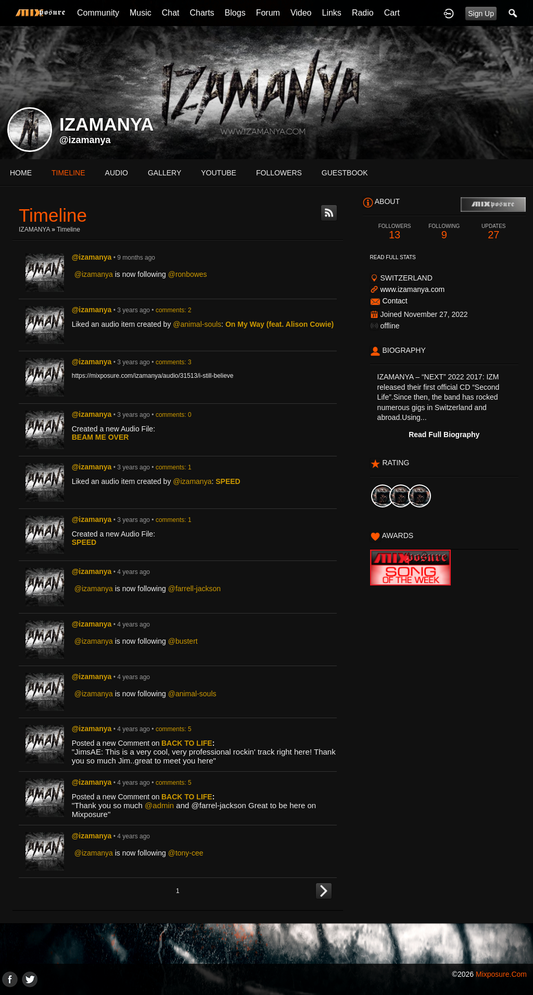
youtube (218, 173)
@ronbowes (187, 274)
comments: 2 (174, 310)
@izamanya (85, 140)
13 (395, 231)
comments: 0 (174, 414)
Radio (363, 12)
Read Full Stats (393, 257)
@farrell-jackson (194, 588)
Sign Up (481, 13)
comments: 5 (174, 729)
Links (331, 12)
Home (21, 173)
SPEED (227, 481)
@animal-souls (197, 324)
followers (279, 173)
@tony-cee (186, 853)
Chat (171, 12)
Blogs (235, 12)
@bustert (183, 641)
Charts (201, 12)
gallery (164, 173)
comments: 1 (174, 467)
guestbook (345, 173)
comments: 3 (174, 362)
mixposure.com (501, 974)
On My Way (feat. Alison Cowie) (279, 324)
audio (116, 173)
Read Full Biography (444, 434)
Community (98, 12)
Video (301, 12)
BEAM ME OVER (100, 437)
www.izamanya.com (412, 289)
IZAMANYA (34, 229)
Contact (394, 301)
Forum (268, 12)
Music (140, 12)
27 (493, 231)
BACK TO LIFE (186, 743)
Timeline (68, 173)
